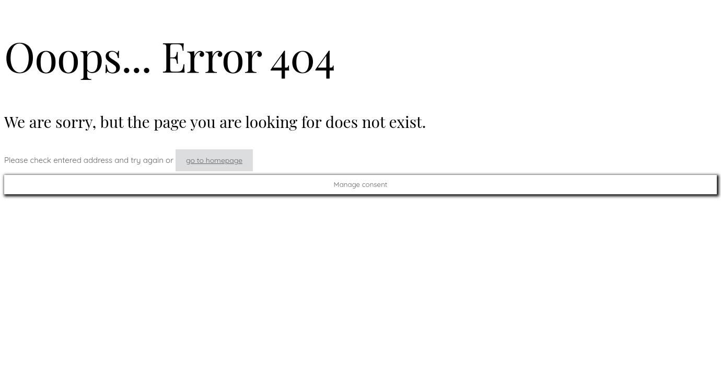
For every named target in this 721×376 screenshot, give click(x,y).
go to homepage (214, 160)
